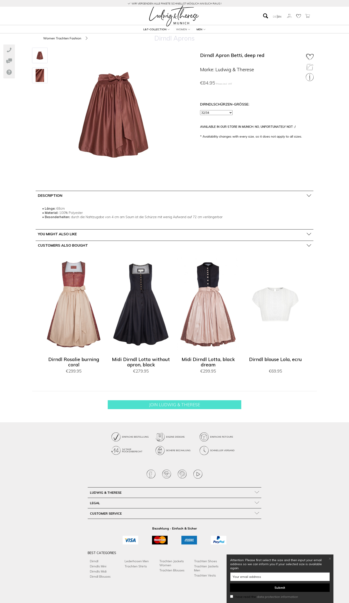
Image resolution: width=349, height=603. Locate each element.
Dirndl (94, 561)
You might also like (57, 234)
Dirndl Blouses (100, 577)
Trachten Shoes (205, 561)
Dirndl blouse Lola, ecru (275, 359)
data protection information (277, 597)
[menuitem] (78, 16)
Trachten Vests (205, 575)
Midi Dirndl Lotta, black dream (208, 362)
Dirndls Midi (98, 571)
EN (279, 16)
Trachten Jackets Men (206, 568)
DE (275, 16)
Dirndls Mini (98, 566)
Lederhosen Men (137, 561)
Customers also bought (63, 245)
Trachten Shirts (136, 566)
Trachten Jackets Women (171, 563)
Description (50, 195)
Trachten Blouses (172, 570)
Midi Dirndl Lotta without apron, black (141, 362)
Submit (279, 588)
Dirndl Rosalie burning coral (73, 362)
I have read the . (266, 597)
